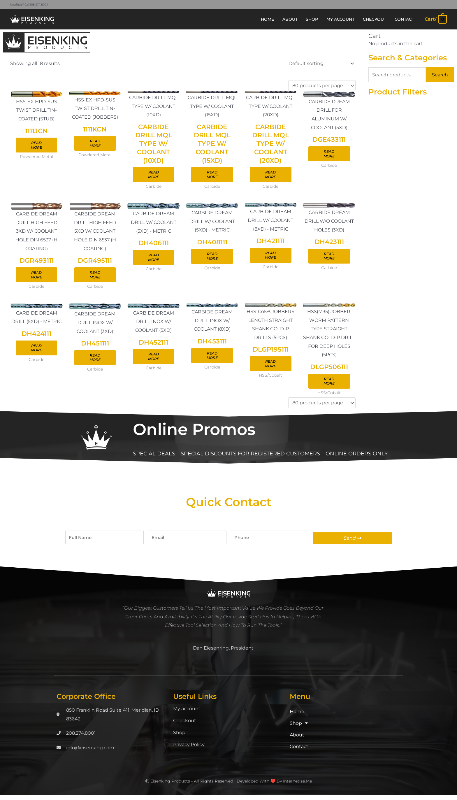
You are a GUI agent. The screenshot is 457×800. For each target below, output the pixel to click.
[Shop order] (320, 63)
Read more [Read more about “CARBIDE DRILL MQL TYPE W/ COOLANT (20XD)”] (270, 178)
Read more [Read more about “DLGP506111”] (329, 386)
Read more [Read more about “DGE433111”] (329, 154)
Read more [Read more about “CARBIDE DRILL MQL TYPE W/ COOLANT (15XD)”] (212, 178)
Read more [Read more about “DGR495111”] (95, 279)
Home (297, 717)
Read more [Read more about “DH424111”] (36, 353)
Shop (179, 738)
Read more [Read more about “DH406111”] (153, 261)
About (297, 740)
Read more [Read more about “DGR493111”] (36, 279)
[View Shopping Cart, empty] (435, 19)
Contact (299, 752)
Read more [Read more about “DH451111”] (95, 363)
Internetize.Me (297, 786)
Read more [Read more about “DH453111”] (212, 361)
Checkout (184, 726)
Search (440, 75)
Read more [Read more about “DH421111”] (270, 259)
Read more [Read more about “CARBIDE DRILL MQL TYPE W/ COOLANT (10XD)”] (153, 178)
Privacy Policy (189, 750)
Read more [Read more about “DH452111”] (153, 361)
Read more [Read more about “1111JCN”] (36, 145)
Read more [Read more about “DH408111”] (212, 260)
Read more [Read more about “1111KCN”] (95, 144)
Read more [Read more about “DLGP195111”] (270, 369)
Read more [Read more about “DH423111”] (329, 260)
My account (187, 714)
